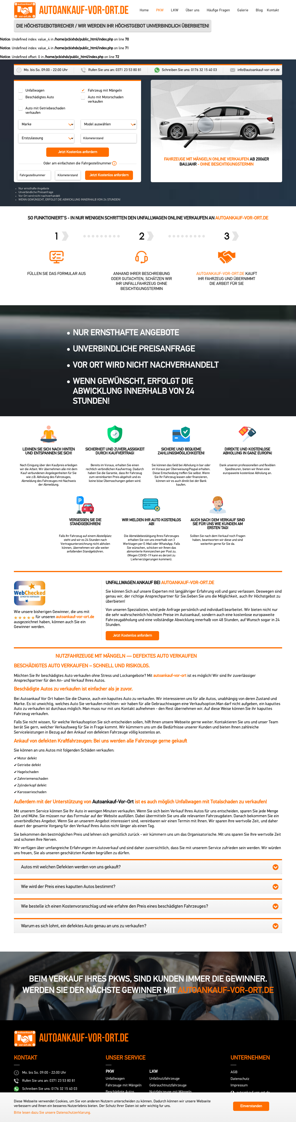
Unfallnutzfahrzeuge (164, 1079)
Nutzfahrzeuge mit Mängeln (170, 1092)
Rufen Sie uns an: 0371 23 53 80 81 (111, 70)
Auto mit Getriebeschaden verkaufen (45, 111)
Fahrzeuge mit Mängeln (124, 1085)
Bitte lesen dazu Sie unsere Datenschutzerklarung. (52, 1113)
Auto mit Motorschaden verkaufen (105, 100)
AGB (234, 1072)
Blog (259, 10)
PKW (159, 10)
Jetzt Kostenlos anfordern (77, 152)
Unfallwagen (34, 90)
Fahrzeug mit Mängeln (105, 90)
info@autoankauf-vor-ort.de (255, 70)
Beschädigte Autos (120, 1092)
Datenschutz (240, 1079)
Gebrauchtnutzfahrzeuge (168, 1085)
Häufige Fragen (218, 10)
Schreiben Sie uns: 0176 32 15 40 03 (185, 70)
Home (144, 10)
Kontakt (273, 10)
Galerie (242, 10)
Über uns (192, 10)
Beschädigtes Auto (39, 97)
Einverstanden (251, 1106)
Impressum (239, 1085)
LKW (174, 10)
